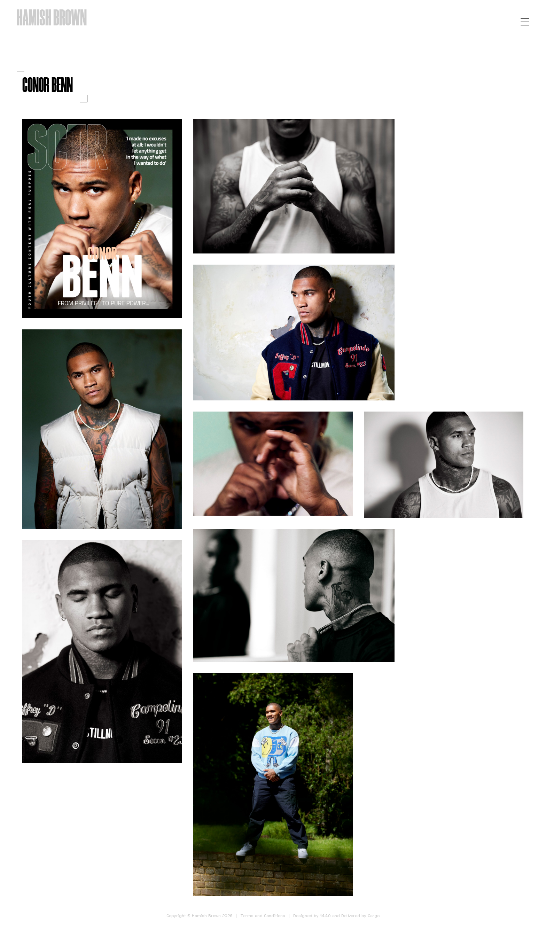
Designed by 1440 (312, 915)
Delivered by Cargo (360, 915)
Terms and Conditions (262, 915)
